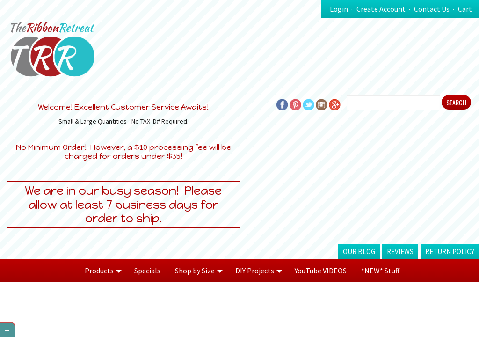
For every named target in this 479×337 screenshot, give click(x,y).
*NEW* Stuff (380, 270)
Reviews (400, 251)
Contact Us (432, 9)
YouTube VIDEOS (321, 270)
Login (339, 9)
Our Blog (359, 251)
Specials (147, 270)
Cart (465, 9)
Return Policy (449, 251)
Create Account (381, 9)
